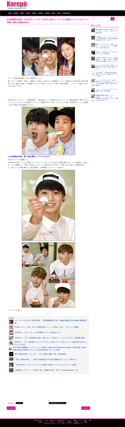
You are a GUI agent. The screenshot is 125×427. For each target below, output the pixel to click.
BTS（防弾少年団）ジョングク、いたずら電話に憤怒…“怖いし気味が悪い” (41, 354)
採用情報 (69, 422)
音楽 (90, 420)
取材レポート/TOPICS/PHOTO (57, 420)
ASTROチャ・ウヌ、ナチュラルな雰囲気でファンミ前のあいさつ (37, 332)
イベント (69, 420)
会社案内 (40, 422)
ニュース (46, 420)
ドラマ (80, 420)
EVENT (22, 13)
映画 (85, 420)
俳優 (75, 420)
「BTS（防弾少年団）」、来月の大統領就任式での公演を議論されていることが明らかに (46, 359)
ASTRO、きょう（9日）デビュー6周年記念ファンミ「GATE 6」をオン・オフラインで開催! (47, 327)
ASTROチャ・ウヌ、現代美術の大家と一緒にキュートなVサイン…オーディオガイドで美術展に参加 (50, 338)
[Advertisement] (76, 5)
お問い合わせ (61, 422)
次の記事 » (86, 408)
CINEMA (47, 13)
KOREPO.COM (37, 420)
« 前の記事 (11, 408)
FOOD (59, 13)
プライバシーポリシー (50, 422)
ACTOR (28, 13)
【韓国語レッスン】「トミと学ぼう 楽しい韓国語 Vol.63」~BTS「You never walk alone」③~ (46, 370)
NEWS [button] (9, 13)
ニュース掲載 (83, 422)
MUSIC (53, 13)
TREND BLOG (66, 13)
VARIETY (40, 13)
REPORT (15, 13)
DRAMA (34, 13)
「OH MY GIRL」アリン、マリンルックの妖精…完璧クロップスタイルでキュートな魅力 (45, 365)
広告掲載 (76, 422)
